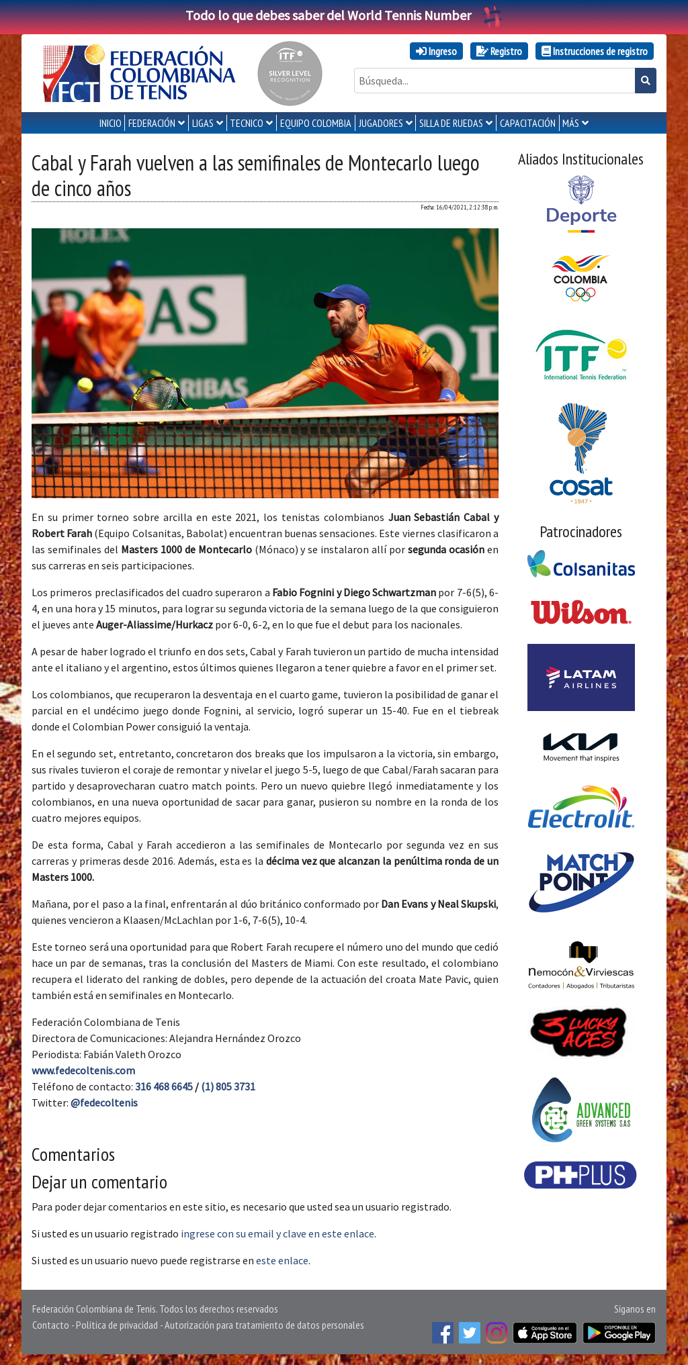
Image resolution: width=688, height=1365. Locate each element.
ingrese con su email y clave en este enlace (277, 1233)
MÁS (570, 123)
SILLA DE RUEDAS (451, 123)
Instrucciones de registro (595, 51)
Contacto (50, 1324)
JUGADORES (381, 123)
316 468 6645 (164, 1086)
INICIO (110, 123)
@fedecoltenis (104, 1102)
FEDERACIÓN (151, 123)
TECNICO (246, 123)
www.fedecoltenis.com (83, 1070)
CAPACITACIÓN (528, 123)
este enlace (282, 1260)
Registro (499, 51)
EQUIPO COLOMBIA (315, 123)
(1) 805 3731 (228, 1086)
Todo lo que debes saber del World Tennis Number (344, 15)
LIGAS (203, 123)
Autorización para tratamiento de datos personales (264, 1324)
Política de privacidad (117, 1324)
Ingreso (436, 51)
